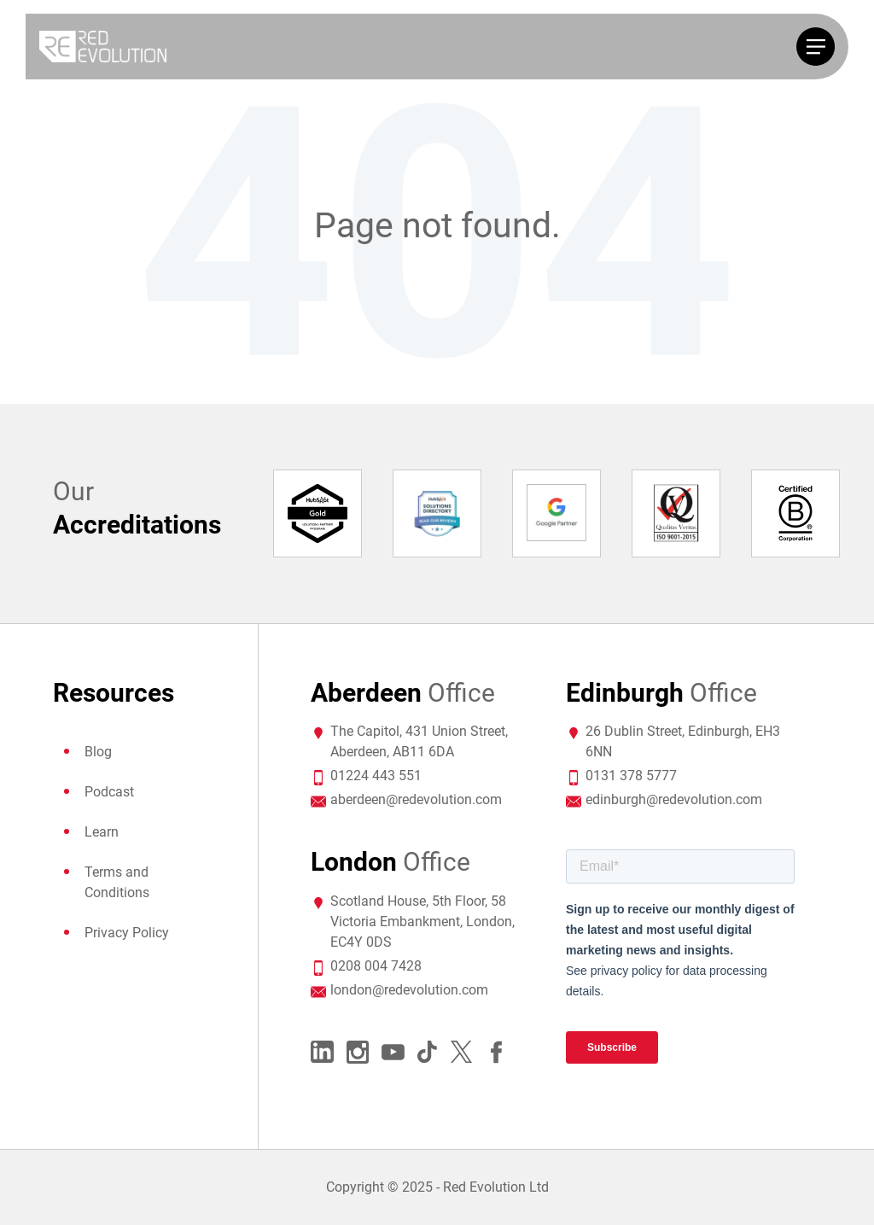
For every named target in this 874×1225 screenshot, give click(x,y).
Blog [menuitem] (98, 752)
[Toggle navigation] (815, 46)
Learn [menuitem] (101, 832)
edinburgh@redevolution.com (674, 799)
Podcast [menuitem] (109, 792)
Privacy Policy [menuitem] (126, 933)
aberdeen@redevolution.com (416, 799)
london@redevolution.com (409, 990)
